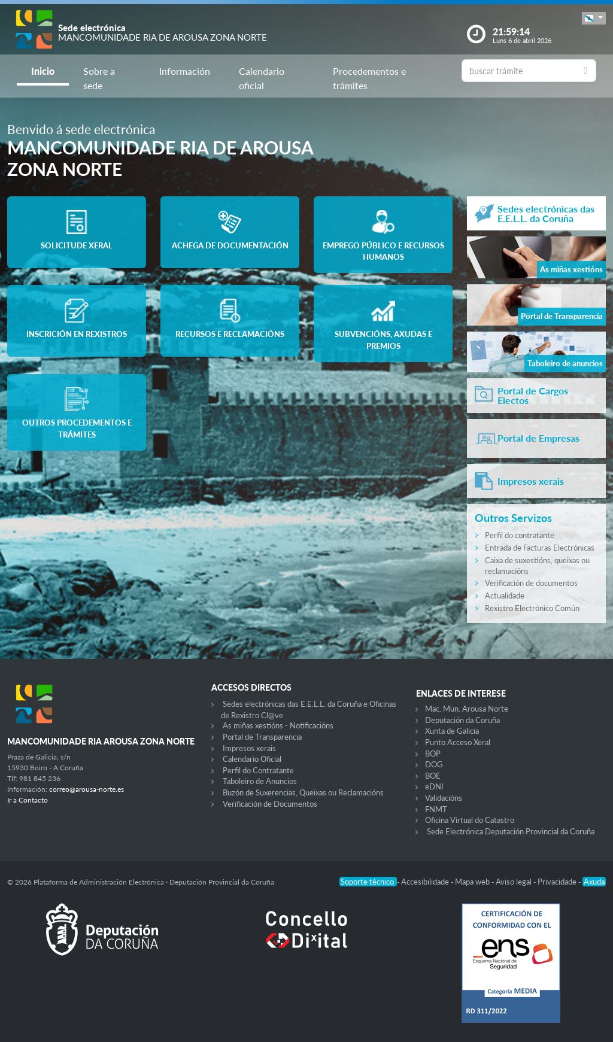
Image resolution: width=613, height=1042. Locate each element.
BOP (433, 753)
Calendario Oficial (252, 759)
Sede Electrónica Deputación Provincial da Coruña (510, 831)
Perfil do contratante (519, 535)
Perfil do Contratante (258, 770)
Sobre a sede (99, 78)
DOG (434, 764)
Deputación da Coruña (462, 720)
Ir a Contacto (27, 799)
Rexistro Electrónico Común (532, 608)
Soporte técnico (368, 881)
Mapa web (473, 881)
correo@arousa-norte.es (86, 789)
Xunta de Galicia (452, 731)
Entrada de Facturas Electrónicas (539, 547)
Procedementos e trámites (369, 78)
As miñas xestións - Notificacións (278, 725)
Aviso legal (514, 881)
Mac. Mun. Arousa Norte (466, 708)
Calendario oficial (261, 78)
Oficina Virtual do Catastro (469, 820)
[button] (594, 18)
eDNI (434, 786)
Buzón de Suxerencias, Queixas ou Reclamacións (303, 792)
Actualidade (504, 595)
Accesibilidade (426, 881)
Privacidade (558, 881)
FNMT (436, 809)
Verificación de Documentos (270, 804)
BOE (433, 775)
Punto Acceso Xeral (457, 742)
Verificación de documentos (531, 583)
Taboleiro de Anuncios (260, 781)
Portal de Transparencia (262, 737)
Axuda (594, 881)
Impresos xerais (249, 748)
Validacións (443, 798)
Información (184, 71)
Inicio (42, 71)
